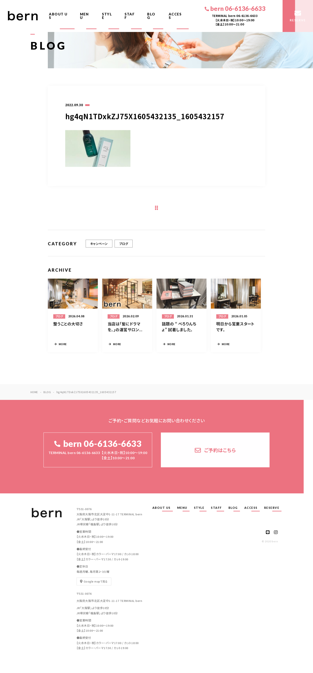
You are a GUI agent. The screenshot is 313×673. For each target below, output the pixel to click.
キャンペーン (99, 247)
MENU (84, 16)
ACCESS (175, 16)
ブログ (123, 247)
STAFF (130, 16)
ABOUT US (58, 16)
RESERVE (272, 507)
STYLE (107, 16)
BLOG (151, 16)
